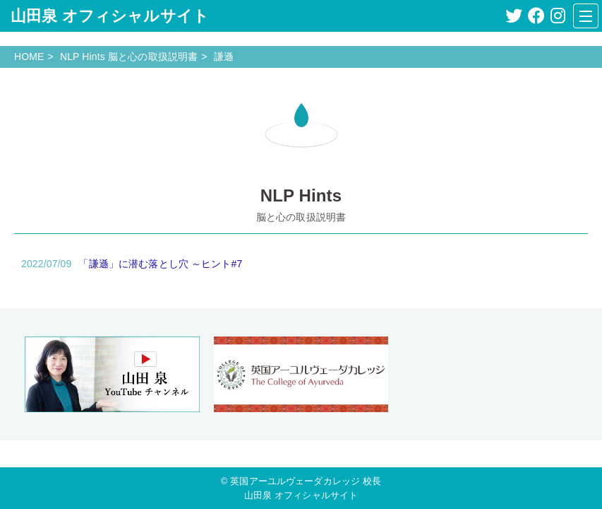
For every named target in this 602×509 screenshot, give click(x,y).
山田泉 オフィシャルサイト (110, 16)
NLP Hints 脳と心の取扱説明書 (129, 56)
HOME (29, 56)
